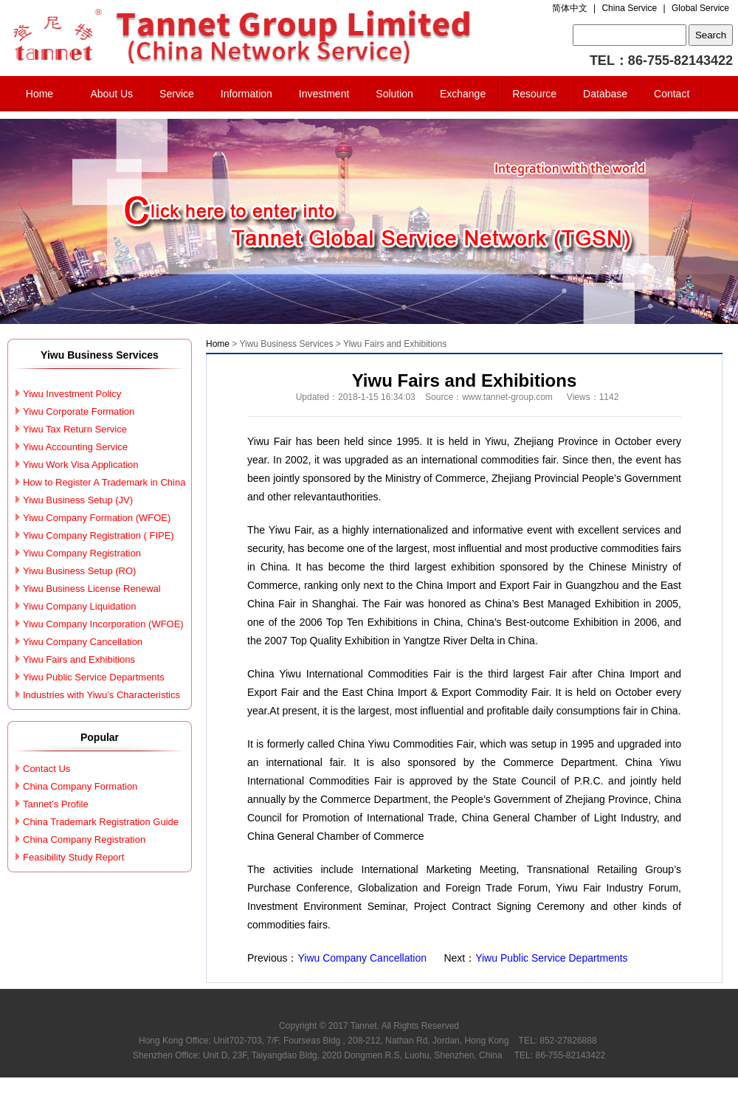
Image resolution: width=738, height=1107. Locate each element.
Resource (534, 94)
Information (246, 94)
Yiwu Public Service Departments (551, 958)
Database (605, 94)
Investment (324, 94)
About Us (112, 94)
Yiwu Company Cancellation (363, 958)
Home (39, 94)
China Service (629, 8)
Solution (394, 94)
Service (176, 94)
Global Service (700, 8)
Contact (671, 94)
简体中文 (569, 8)
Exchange (463, 94)
